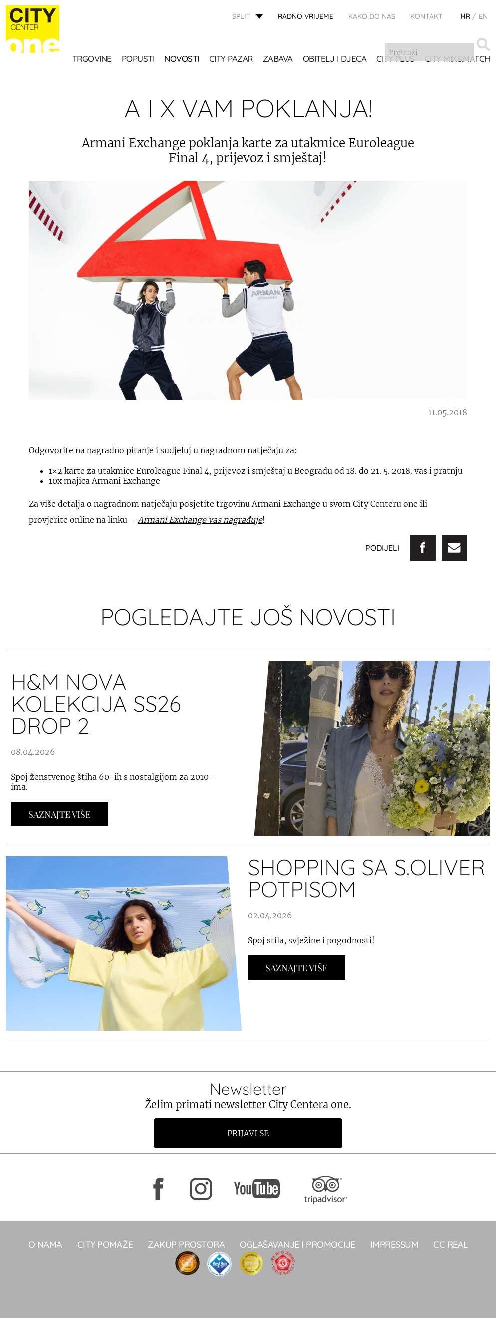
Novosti (181, 59)
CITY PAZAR (231, 59)
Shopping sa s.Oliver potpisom (366, 878)
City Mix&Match (457, 59)
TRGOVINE (92, 59)
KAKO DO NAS (371, 17)
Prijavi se (248, 1133)
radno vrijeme (305, 17)
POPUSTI (138, 59)
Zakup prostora (186, 1244)
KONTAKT (426, 17)
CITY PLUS (395, 59)
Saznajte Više (59, 814)
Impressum (394, 1244)
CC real (450, 1244)
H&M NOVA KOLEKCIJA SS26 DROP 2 (96, 703)
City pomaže (105, 1244)
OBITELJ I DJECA (335, 59)
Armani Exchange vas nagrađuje (200, 520)
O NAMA (45, 1244)
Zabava (278, 59)
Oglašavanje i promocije (297, 1244)
